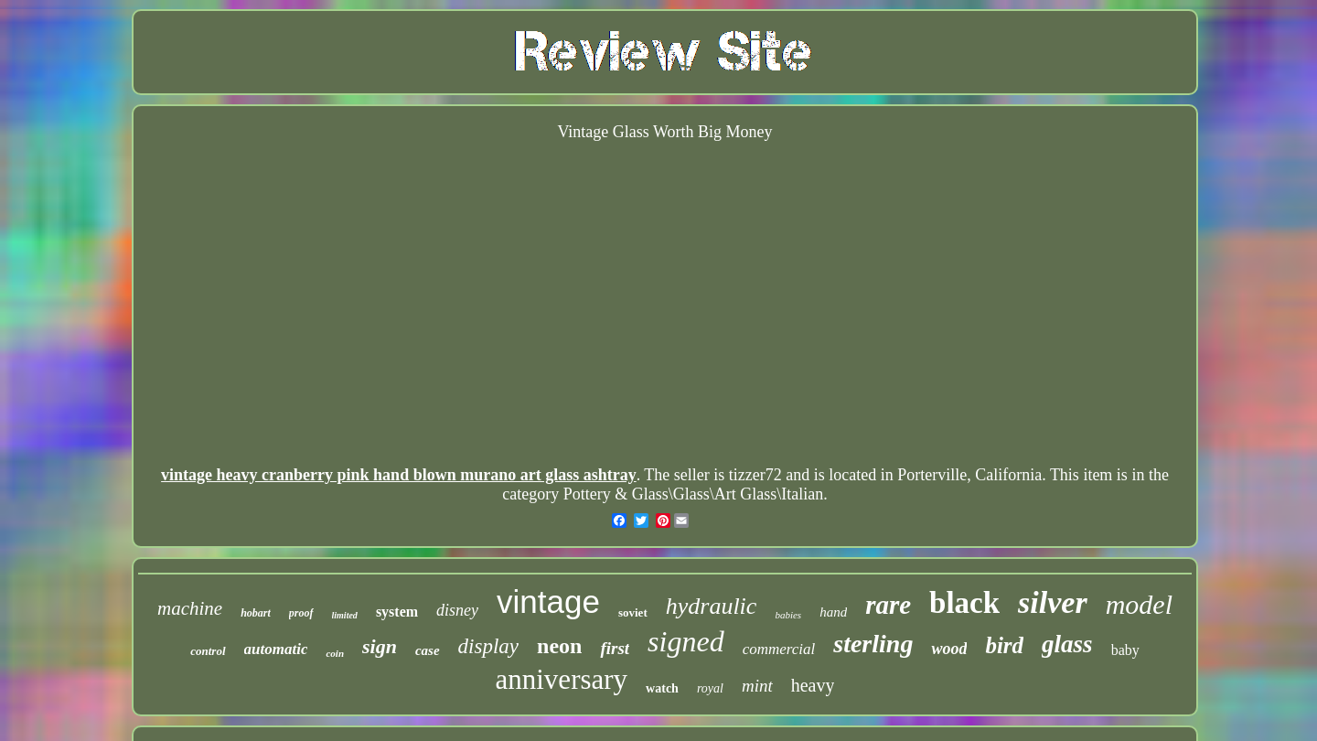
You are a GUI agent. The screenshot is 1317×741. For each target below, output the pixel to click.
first (614, 648)
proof (301, 613)
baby (1125, 650)
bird (1004, 645)
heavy (813, 685)
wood (949, 648)
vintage (548, 601)
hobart (256, 613)
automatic (276, 649)
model (1139, 604)
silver (1052, 602)
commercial (779, 649)
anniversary (562, 679)
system (397, 611)
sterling (873, 643)
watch (662, 688)
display (488, 646)
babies (788, 614)
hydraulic (711, 606)
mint (757, 685)
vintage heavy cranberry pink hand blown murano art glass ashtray (399, 475)
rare (888, 604)
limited (345, 615)
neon (559, 646)
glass (1067, 644)
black (964, 602)
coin (335, 653)
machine (189, 608)
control (207, 651)
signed (686, 641)
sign (379, 646)
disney (457, 610)
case (427, 650)
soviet (633, 612)
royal (710, 688)
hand (833, 612)
